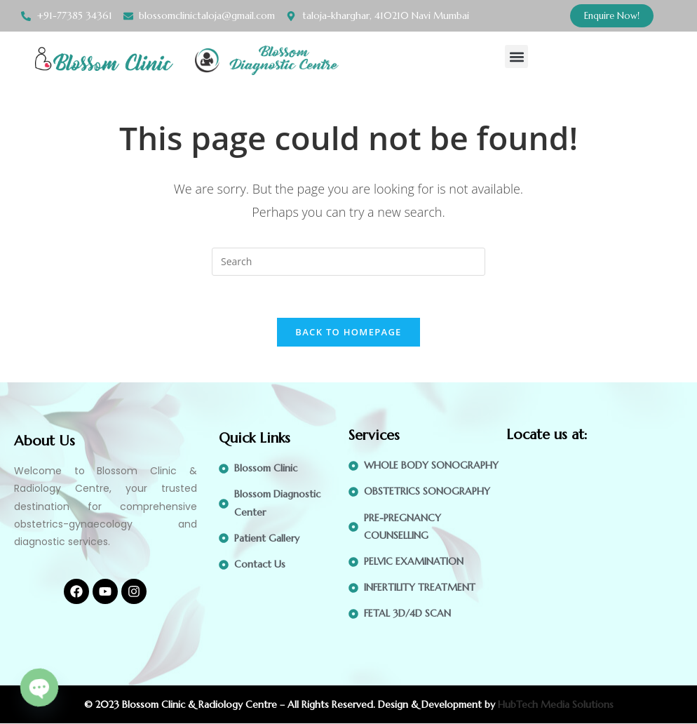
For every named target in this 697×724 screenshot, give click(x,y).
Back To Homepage (348, 332)
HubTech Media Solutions (556, 705)
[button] (516, 56)
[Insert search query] (348, 262)
